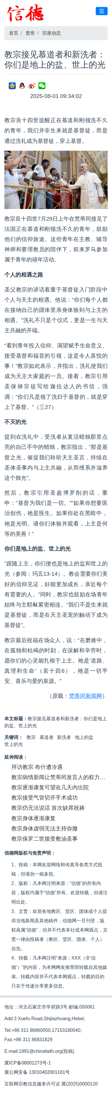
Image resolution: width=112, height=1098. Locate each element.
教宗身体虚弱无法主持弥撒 (44, 828)
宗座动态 (51, 33)
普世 (30, 33)
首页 (13, 33)
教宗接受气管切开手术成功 (44, 798)
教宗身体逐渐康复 (33, 818)
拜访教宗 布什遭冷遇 (37, 767)
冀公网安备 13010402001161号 (37, 1072)
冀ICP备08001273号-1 (27, 1062)
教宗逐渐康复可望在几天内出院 (50, 787)
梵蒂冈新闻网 (85, 696)
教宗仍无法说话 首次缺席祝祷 (48, 808)
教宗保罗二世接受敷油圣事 (44, 839)
